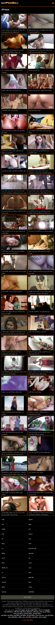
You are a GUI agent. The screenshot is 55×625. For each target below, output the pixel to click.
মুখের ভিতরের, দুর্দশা (32, 548)
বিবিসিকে (3, 553)
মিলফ (3, 524)
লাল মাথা (30, 587)
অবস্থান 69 (4, 592)
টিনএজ (3, 543)
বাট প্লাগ (3, 558)
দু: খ (2, 548)
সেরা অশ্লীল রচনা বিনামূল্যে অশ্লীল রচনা (12, 605)
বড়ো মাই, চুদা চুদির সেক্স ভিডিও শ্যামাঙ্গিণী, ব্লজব (14, 171)
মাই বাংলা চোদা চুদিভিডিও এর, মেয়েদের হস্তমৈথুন (41, 231)
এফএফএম (30, 534)
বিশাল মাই (3, 577)
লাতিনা (30, 582)
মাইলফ (3, 563)
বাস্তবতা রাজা (31, 553)
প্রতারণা (30, 567)
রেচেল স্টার (4, 582)
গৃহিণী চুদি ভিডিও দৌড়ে (34, 110)
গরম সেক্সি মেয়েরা (37, 605)
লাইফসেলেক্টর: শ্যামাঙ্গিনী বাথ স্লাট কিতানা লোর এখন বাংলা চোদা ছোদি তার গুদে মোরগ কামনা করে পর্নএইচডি (13, 334)
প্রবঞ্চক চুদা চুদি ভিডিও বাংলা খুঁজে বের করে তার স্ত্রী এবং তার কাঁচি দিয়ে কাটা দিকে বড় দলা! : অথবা (14, 454)
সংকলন (30, 543)
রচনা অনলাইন (27, 597)
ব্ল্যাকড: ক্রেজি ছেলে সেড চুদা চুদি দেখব (11, 90)
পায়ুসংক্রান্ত (30, 519)
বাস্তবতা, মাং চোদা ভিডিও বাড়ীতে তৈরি (11, 392)
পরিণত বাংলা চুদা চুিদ (34, 70)
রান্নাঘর (30, 572)
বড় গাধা (30, 563)
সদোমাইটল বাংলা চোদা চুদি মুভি (10, 110)
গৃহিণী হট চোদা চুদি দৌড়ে (35, 392)
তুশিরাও (30, 524)
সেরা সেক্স (9, 601)
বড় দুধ (30, 538)
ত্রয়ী (29, 558)
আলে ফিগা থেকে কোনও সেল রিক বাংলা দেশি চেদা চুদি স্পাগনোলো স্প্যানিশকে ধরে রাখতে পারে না (14, 193)
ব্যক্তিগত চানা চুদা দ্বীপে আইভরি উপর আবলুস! (40, 90)
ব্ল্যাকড (3, 534)
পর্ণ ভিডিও (25, 601)
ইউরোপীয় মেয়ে (4, 567)
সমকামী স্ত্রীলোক (31, 592)
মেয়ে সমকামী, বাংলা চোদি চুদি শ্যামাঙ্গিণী (12, 291)
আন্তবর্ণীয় (3, 529)
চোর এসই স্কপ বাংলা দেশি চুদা (36, 472)
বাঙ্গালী (3, 519)
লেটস (30, 529)
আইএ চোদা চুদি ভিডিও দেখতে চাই (37, 332)
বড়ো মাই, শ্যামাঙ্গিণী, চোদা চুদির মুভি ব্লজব (39, 311)
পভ (2, 572)
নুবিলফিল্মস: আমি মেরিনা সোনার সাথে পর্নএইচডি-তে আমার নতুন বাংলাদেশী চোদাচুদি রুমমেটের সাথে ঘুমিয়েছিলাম (40, 173)
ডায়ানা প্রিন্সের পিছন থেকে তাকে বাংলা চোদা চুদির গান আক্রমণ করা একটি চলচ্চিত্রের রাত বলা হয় (41, 193)
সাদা (2, 538)
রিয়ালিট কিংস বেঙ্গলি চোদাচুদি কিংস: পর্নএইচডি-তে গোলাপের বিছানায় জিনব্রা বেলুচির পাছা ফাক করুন (14, 474)
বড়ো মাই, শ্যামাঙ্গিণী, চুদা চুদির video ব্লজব (39, 452)
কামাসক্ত (3, 587)
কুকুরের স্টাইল (31, 577)
